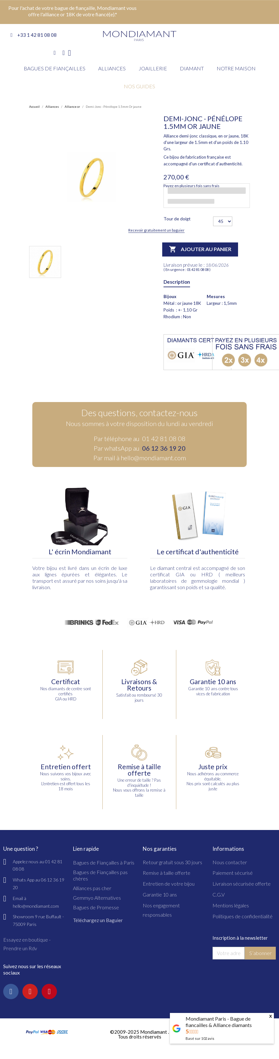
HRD (207, 574)
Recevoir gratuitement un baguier (156, 230)
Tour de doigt (177, 218)
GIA (180, 574)
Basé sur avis (200, 1038)
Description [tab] (176, 282)
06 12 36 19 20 (164, 448)
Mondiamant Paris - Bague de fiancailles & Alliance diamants (219, 1022)
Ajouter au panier (200, 249)
